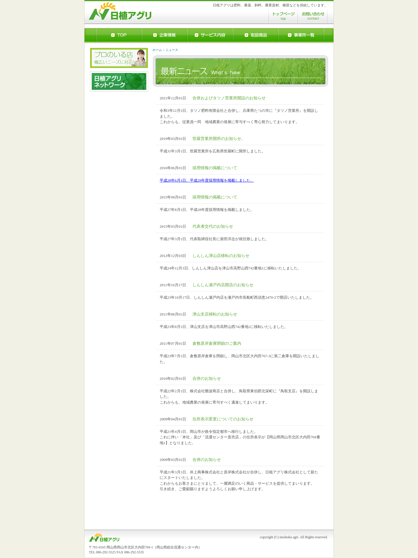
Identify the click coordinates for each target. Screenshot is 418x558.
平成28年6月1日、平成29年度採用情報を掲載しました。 (207, 180)
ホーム (157, 50)
